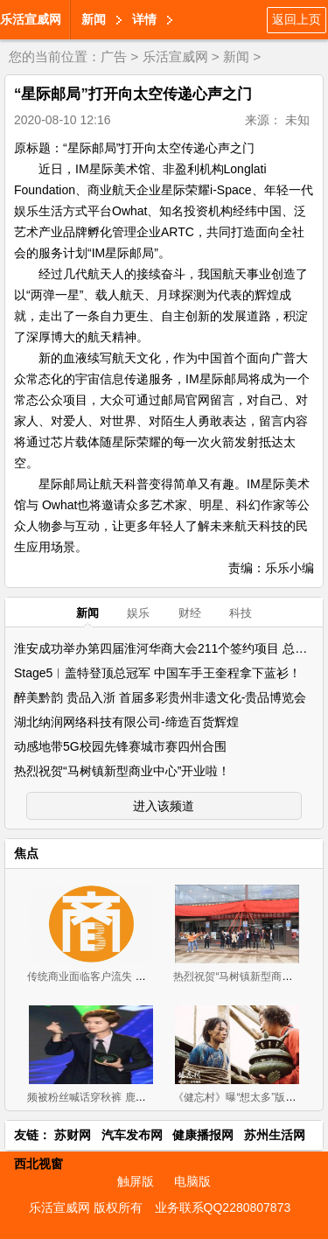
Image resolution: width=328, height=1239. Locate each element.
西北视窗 (38, 1164)
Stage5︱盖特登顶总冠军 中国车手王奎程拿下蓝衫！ (157, 673)
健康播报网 (203, 1135)
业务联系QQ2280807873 (223, 1207)
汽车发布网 (132, 1135)
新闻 (93, 19)
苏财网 (72, 1135)
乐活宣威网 (30, 19)
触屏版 (135, 1181)
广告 (114, 56)
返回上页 (296, 19)
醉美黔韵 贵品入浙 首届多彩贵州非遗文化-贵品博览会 (160, 697)
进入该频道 (163, 806)
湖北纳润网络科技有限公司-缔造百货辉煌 (126, 722)
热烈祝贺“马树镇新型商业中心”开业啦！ (122, 771)
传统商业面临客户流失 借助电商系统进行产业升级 (144, 976)
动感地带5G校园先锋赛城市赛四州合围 (120, 746)
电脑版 (192, 1181)
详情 (144, 19)
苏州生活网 (274, 1135)
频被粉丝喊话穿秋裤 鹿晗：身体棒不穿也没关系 (138, 1097)
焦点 (26, 853)
